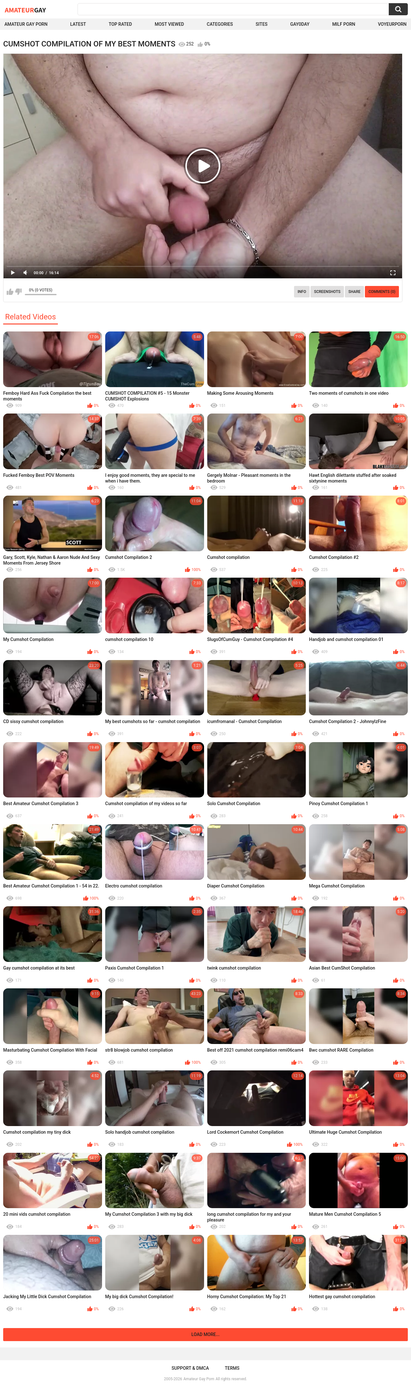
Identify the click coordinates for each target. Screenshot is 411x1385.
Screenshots (327, 291)
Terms (232, 1368)
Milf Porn (343, 24)
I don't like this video (18, 292)
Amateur (25, 9)
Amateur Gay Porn (25, 24)
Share (354, 291)
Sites (261, 24)
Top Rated (120, 24)
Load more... (205, 1334)
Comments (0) (381, 291)
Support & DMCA (190, 1368)
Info (302, 291)
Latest (78, 24)
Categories (220, 24)
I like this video (10, 292)
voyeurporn (392, 24)
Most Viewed (169, 24)
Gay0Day (300, 24)
